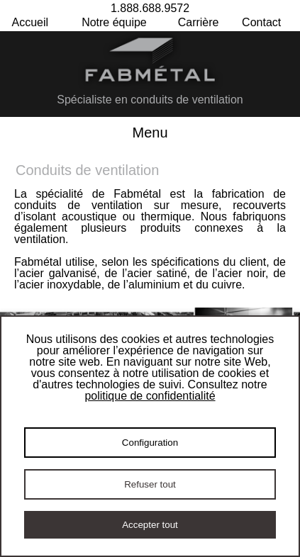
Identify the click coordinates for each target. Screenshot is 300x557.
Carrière (198, 22)
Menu (149, 132)
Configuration (150, 442)
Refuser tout (150, 484)
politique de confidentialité (149, 396)
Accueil (30, 22)
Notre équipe (114, 22)
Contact (261, 22)
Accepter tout (150, 524)
